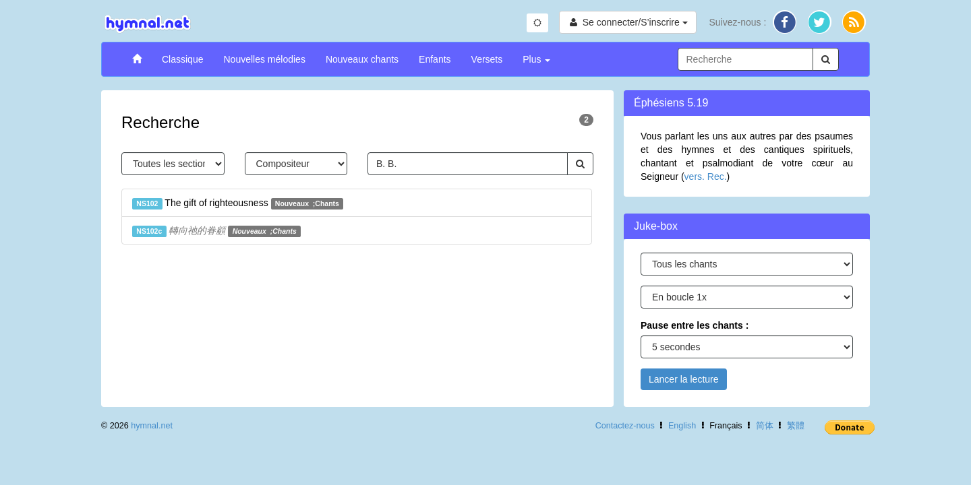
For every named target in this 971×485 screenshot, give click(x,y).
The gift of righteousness (237, 203)
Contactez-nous (625, 425)
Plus (536, 59)
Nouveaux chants (362, 59)
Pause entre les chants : (694, 325)
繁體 (795, 425)
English (682, 425)
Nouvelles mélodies (264, 59)
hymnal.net (152, 425)
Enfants (434, 59)
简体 (764, 425)
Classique (182, 59)
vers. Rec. (705, 176)
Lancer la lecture (684, 379)
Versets (487, 59)
